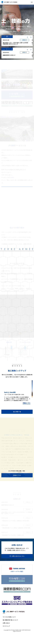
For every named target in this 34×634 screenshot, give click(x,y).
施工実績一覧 (17, 412)
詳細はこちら (26, 403)
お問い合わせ (6, 623)
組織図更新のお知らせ (9, 55)
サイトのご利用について (9, 617)
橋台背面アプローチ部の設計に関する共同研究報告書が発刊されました (15, 43)
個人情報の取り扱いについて (10, 620)
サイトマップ (6, 626)
